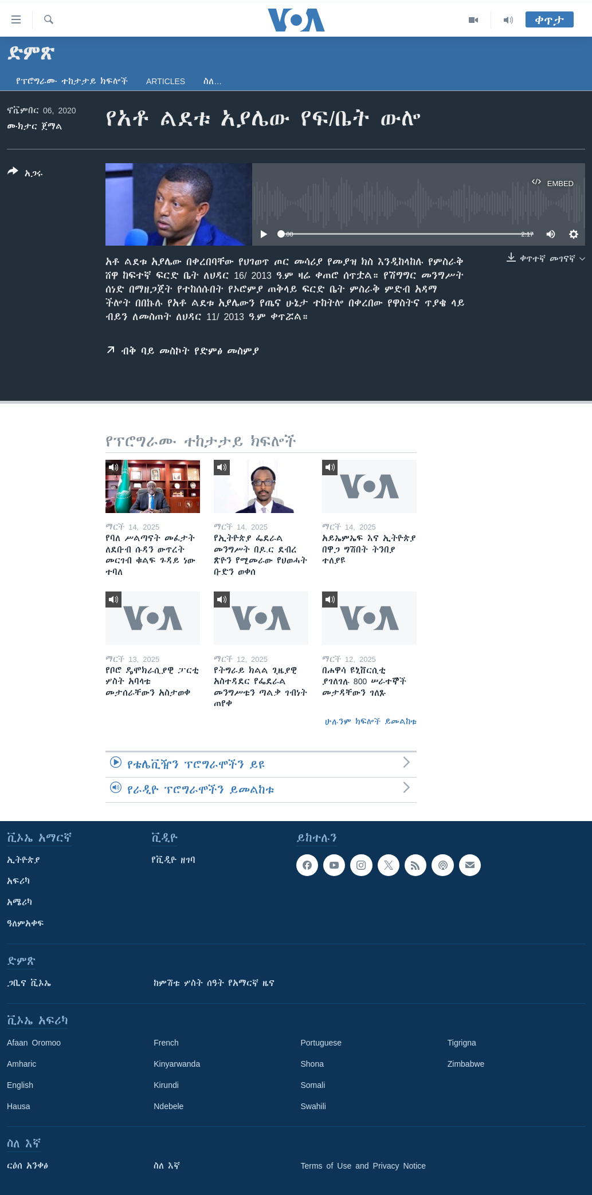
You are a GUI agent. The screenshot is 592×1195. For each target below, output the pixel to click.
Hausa (18, 1106)
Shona (312, 1064)
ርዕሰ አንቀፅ (27, 1166)
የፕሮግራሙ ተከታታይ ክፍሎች (72, 81)
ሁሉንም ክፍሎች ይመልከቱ (371, 721)
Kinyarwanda (177, 1064)
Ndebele (168, 1106)
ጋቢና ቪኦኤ (29, 983)
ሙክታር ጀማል (34, 126)
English (20, 1085)
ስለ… (212, 81)
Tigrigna (462, 1043)
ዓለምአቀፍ (25, 923)
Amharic (21, 1064)
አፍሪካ (18, 881)
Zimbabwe (466, 1064)
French (166, 1043)
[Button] (25, 174)
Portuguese (321, 1043)
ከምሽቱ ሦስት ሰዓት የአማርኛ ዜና (214, 983)
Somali (313, 1085)
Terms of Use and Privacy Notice (363, 1166)
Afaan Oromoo (34, 1043)
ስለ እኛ (167, 1166)
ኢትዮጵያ (23, 860)
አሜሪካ (19, 902)
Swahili (313, 1106)
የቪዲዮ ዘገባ (173, 860)
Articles (165, 81)
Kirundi (166, 1085)
